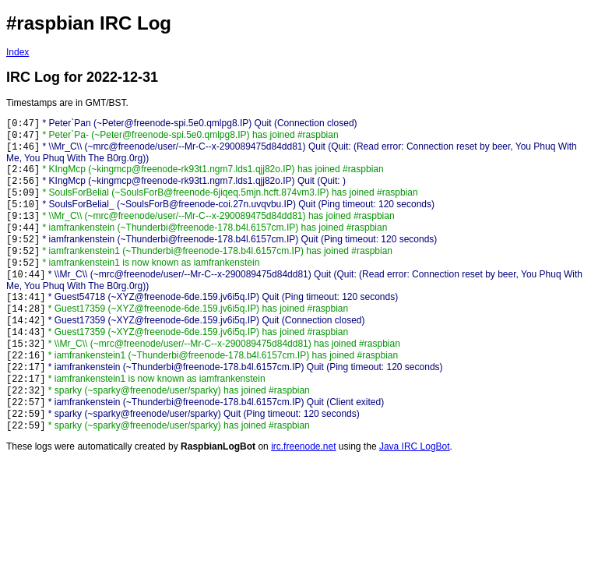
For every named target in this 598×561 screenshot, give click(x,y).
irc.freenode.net (303, 446)
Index (17, 52)
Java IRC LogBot (414, 446)
